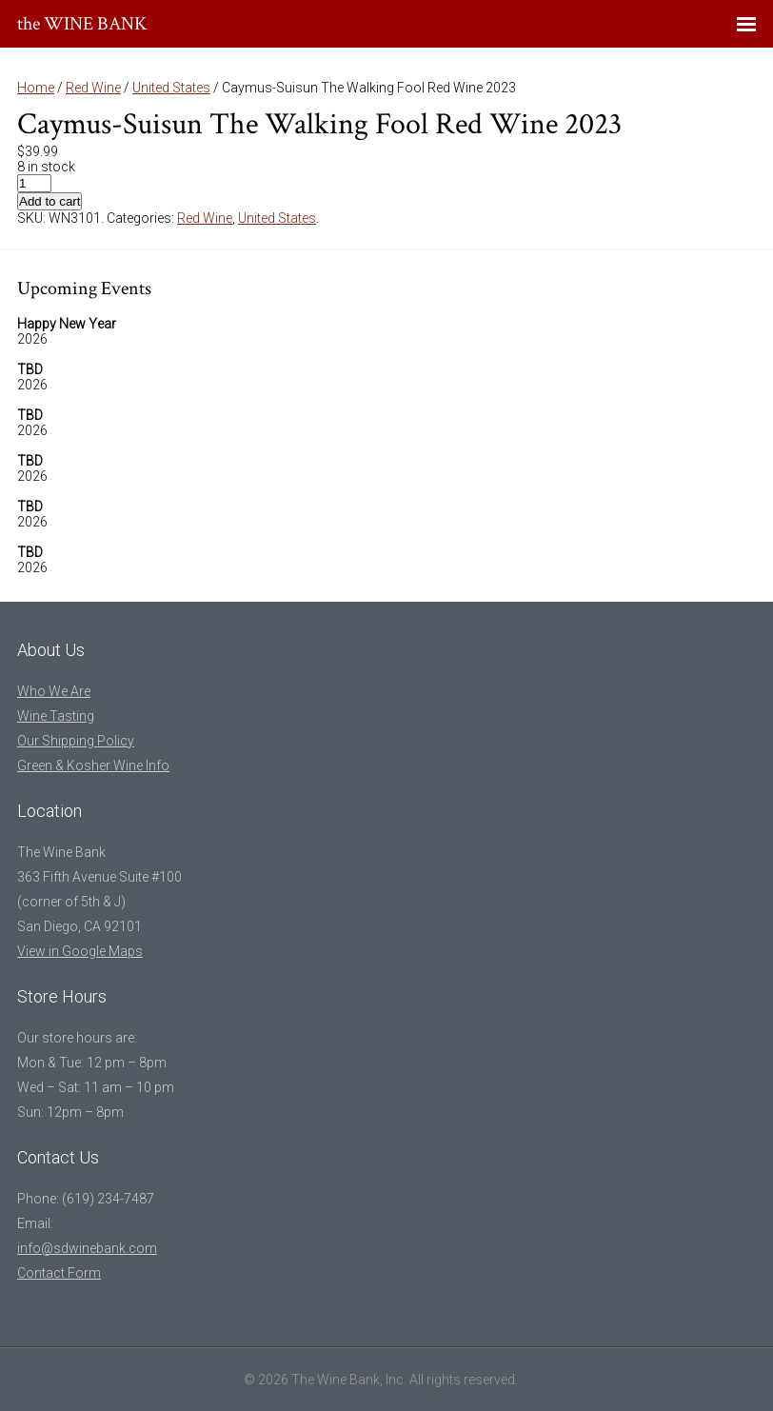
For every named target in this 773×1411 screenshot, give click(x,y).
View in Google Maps (80, 951)
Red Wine (93, 87)
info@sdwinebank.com (87, 1248)
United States (171, 87)
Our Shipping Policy (75, 740)
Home (35, 87)
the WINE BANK (82, 23)
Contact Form (59, 1273)
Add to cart (49, 201)
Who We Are (53, 691)
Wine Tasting (55, 716)
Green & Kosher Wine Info (93, 765)
